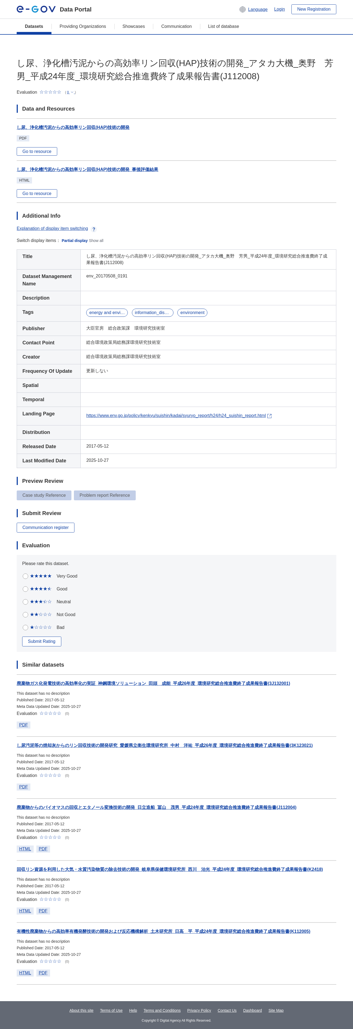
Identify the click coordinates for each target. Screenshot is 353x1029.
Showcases (134, 26)
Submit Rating (42, 641)
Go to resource (36, 151)
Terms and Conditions (162, 1010)
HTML (25, 849)
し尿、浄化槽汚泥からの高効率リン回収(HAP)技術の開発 (73, 127)
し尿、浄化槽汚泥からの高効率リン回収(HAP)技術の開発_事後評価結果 (87, 169)
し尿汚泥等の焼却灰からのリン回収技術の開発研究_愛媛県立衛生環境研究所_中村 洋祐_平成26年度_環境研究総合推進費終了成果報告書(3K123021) (165, 745)
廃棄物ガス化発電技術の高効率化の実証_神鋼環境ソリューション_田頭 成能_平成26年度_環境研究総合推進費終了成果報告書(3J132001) (153, 683)
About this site (82, 1010)
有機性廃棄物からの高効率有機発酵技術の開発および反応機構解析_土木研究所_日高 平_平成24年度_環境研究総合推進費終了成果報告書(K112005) (163, 931)
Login (279, 9)
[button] (253, 9)
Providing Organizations (83, 26)
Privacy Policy (199, 1010)
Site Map (275, 1010)
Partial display (75, 240)
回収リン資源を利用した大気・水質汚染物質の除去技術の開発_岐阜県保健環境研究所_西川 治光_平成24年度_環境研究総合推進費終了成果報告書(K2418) (170, 869)
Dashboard (252, 1010)
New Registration (314, 9)
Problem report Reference (105, 495)
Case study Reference (44, 495)
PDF (23, 725)
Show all (96, 240)
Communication (176, 26)
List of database (223, 26)
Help (133, 1010)
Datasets (34, 26)
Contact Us (227, 1010)
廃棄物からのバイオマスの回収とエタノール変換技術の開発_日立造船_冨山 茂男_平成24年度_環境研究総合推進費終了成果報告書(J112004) (156, 807)
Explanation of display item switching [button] (57, 228)
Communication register (45, 527)
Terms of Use (111, 1010)
